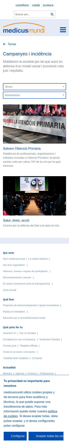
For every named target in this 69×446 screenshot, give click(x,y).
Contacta (37, 358)
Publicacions (47, 373)
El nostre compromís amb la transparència (26, 283)
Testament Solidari (49, 339)
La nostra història (38, 258)
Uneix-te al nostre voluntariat (19, 352)
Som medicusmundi (14, 258)
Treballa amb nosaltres (15, 358)
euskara (48, 5)
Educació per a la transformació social (24, 317)
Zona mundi (9, 290)
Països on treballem (14, 311)
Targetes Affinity (29, 345)
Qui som (8, 252)
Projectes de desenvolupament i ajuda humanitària (31, 305)
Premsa (32, 373)
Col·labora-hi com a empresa (19, 339)
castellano (22, 5)
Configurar (18, 436)
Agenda (19, 373)
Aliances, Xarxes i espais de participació (25, 271)
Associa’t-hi (9, 333)
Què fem (8, 299)
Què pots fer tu (13, 327)
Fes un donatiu (27, 333)
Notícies (7, 373)
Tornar (11, 44)
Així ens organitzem (14, 265)
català (36, 5)
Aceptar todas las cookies (49, 436)
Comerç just (9, 345)
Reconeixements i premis (17, 277)
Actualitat (9, 367)
